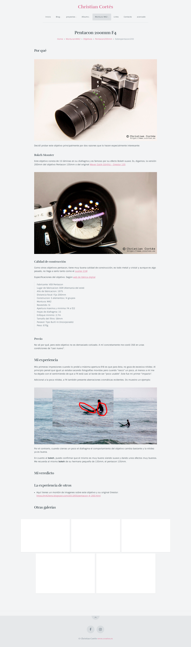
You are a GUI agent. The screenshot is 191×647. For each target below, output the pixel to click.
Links (116, 17)
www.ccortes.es (105, 638)
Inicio (48, 17)
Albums (85, 17)
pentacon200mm (103, 39)
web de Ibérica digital (84, 277)
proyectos (70, 17)
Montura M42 (101, 17)
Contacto (128, 17)
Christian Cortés (95, 7)
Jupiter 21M (81, 271)
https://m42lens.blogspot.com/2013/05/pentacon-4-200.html (68, 495)
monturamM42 (73, 39)
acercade (141, 17)
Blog (58, 17)
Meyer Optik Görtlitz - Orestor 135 (107, 164)
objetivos (87, 39)
